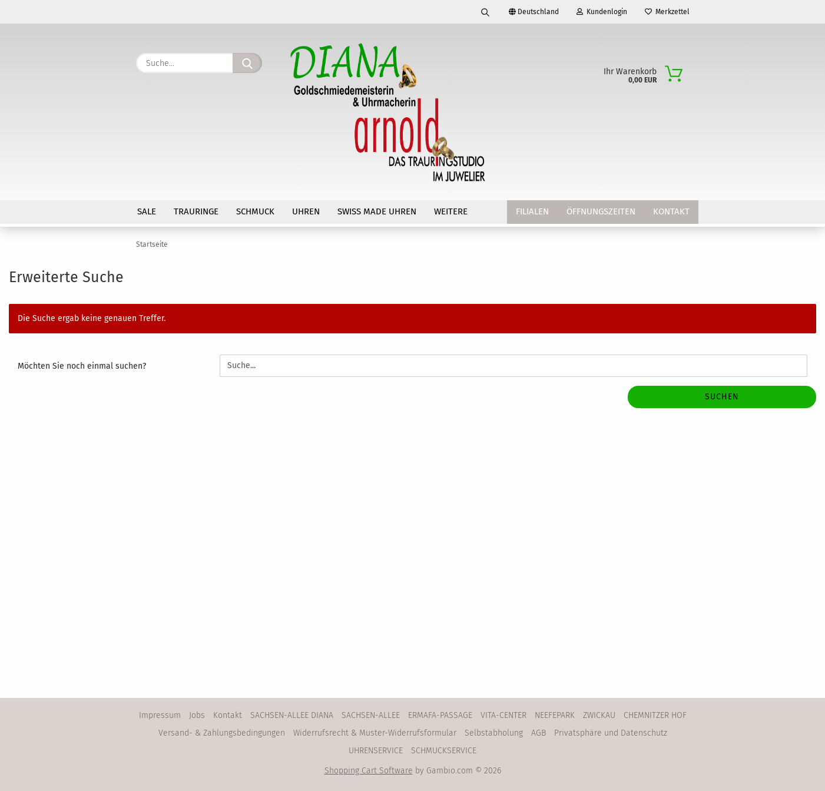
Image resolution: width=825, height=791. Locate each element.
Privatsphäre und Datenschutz (610, 733)
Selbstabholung (494, 733)
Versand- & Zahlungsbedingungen (221, 733)
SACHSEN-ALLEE (371, 715)
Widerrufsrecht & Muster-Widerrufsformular (374, 733)
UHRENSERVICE (376, 751)
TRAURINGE (196, 211)
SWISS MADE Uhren (376, 211)
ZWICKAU (599, 715)
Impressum (160, 715)
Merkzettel (667, 12)
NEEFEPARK (555, 715)
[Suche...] (247, 63)
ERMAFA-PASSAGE (440, 715)
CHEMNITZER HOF (655, 715)
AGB (538, 733)
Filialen (532, 211)
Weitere (451, 211)
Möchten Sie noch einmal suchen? (82, 366)
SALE (146, 211)
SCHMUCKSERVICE (443, 751)
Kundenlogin (601, 12)
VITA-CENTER (503, 715)
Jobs (197, 715)
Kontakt (671, 211)
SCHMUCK (255, 211)
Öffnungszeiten (600, 211)
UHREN (306, 211)
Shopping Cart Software (368, 771)
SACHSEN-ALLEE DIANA (291, 715)
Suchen (722, 397)
